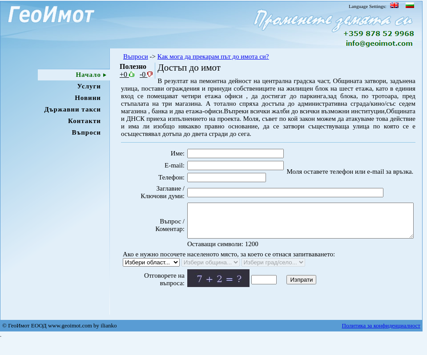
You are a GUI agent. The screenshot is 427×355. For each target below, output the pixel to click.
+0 (127, 74)
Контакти (84, 120)
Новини (88, 97)
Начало (88, 74)
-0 (146, 74)
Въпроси (86, 132)
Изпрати (286, 294)
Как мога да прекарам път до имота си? (213, 56)
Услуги (89, 86)
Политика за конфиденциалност (381, 341)
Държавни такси (72, 109)
